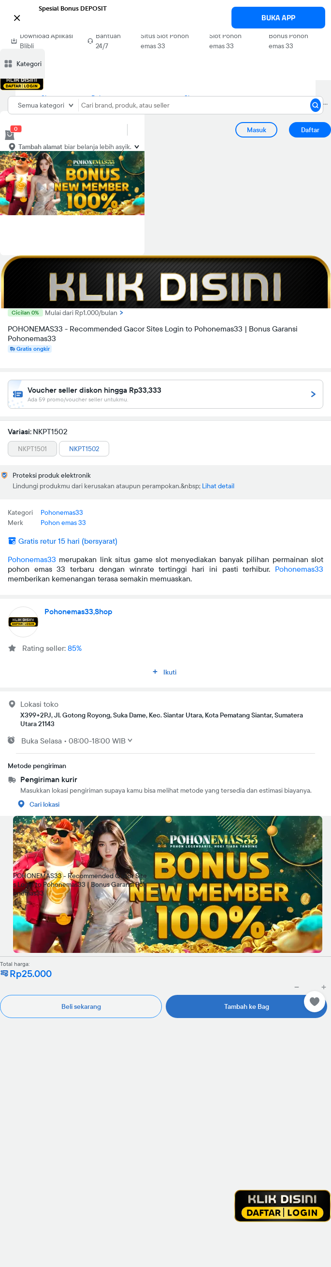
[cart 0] (9, 135)
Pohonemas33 (32, 559)
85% (75, 648)
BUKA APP (278, 18)
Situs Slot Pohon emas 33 (165, 40)
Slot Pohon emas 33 (225, 40)
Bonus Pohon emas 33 (288, 40)
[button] (165, 17)
